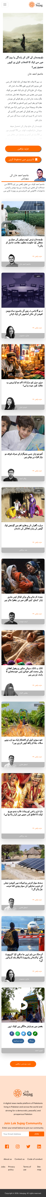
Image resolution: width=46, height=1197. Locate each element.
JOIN (36, 1134)
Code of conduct (34, 1159)
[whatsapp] (17, 1033)
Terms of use (27, 1168)
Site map (39, 1168)
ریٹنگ (31, 1041)
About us (8, 1159)
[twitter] (23, 1033)
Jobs (3, 1166)
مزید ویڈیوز (18, 1041)
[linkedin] (29, 1033)
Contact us (19, 1159)
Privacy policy (11, 1168)
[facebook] (11, 1033)
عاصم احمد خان (35, 74)
